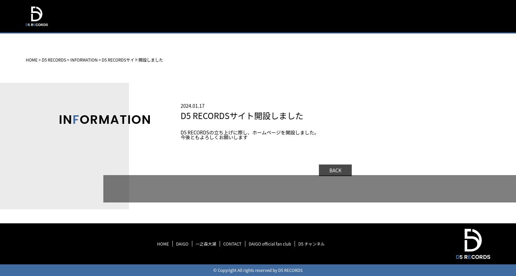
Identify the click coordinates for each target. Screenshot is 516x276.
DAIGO (182, 244)
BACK (335, 171)
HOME (281, 32)
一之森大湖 (206, 244)
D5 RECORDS (36, 26)
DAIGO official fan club (270, 244)
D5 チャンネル (311, 244)
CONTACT (232, 244)
